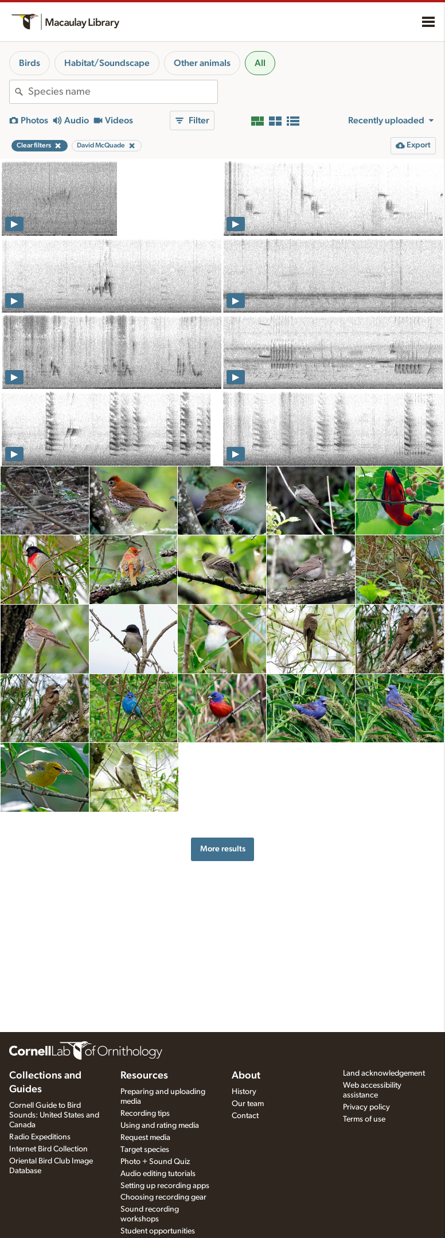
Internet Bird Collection (48, 1149)
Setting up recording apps (164, 1186)
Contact (245, 1116)
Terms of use (364, 1119)
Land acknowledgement (384, 1073)
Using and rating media (159, 1126)
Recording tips (145, 1113)
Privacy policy (366, 1107)
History (244, 1092)
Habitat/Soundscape (107, 63)
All (260, 63)
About (246, 1075)
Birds (29, 63)
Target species (144, 1150)
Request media (145, 1138)
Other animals (202, 63)
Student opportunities (157, 1231)
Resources (144, 1075)
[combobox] (122, 91)
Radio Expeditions (40, 1137)
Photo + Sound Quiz (155, 1162)
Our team (248, 1104)
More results (222, 848)
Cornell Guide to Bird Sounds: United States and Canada (54, 1115)
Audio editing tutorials (158, 1174)
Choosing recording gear (163, 1197)
